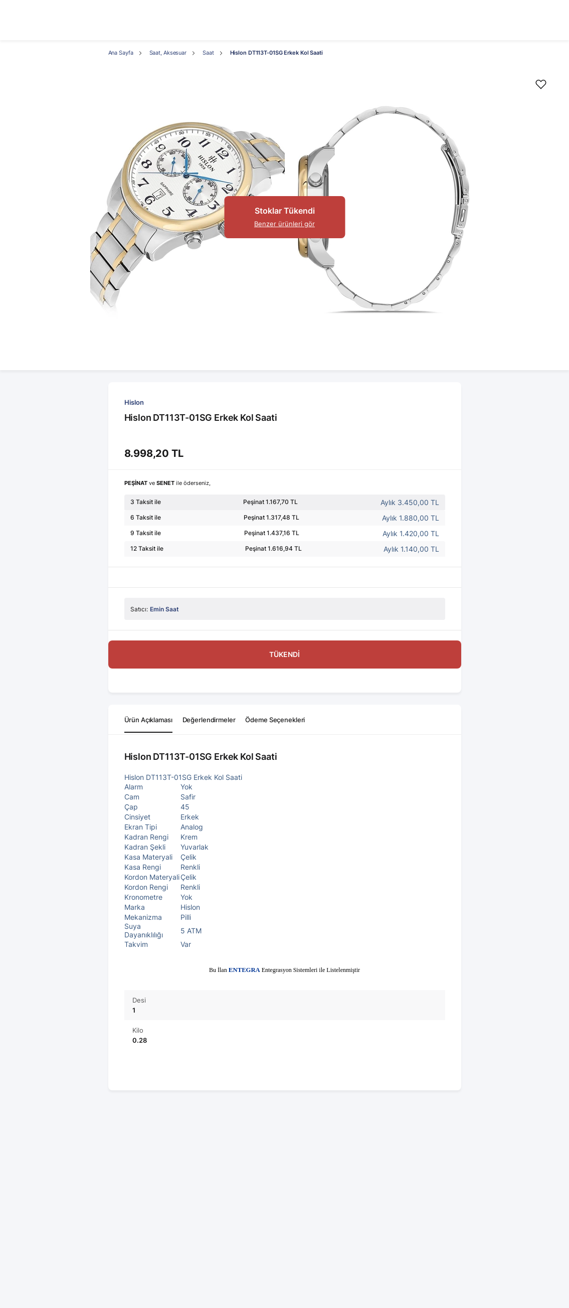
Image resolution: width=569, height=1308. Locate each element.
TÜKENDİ (284, 654)
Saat (208, 52)
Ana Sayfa (120, 52)
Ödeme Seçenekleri (275, 720)
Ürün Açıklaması (148, 720)
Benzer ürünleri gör (284, 224)
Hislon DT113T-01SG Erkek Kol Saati (276, 52)
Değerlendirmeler (209, 720)
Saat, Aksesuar (167, 52)
